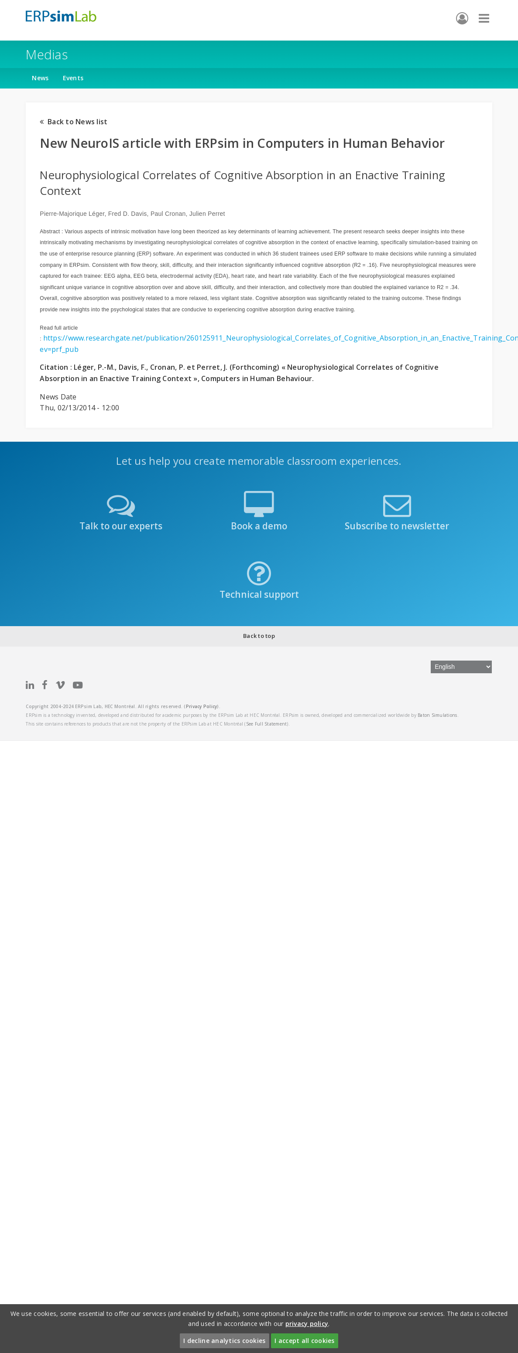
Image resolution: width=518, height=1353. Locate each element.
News (40, 78)
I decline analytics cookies (224, 1340)
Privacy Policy (201, 706)
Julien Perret (207, 213)
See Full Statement (266, 724)
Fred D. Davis (127, 213)
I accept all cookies (304, 1340)
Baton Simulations (437, 715)
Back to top (259, 636)
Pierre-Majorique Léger (72, 213)
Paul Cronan (168, 213)
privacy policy (307, 1323)
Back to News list (73, 121)
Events (73, 78)
